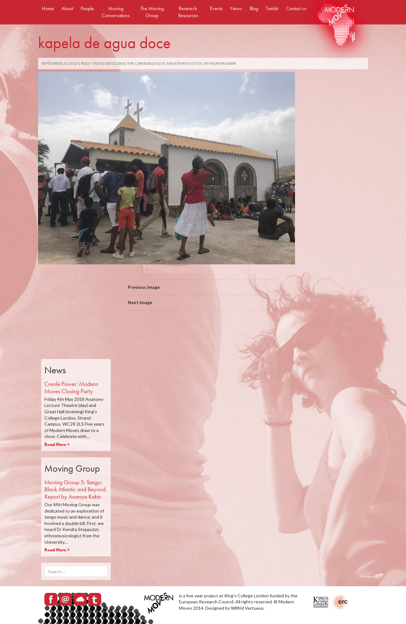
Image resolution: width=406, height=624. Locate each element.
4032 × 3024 (91, 63)
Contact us (296, 8)
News (236, 8)
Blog (254, 8)
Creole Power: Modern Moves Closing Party (71, 387)
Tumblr (272, 8)
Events (216, 8)
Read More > (56, 444)
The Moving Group (152, 12)
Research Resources (188, 12)
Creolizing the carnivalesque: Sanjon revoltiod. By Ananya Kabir (170, 63)
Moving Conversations (116, 12)
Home (48, 8)
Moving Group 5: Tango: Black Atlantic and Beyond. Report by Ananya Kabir (75, 489)
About (67, 8)
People (87, 8)
